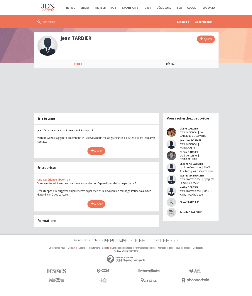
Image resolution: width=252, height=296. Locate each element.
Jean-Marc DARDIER (192, 175)
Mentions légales (165, 248)
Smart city (130, 7)
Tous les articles (183, 248)
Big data (208, 7)
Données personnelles (121, 248)
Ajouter (208, 39)
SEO (179, 7)
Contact (71, 248)
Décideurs (164, 7)
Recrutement (93, 248)
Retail (70, 7)
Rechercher (48, 21)
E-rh (147, 7)
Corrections (198, 248)
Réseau (170, 64)
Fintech (100, 7)
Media (84, 7)
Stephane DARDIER (191, 164)
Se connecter (203, 21)
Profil (78, 64)
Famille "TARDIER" (191, 212)
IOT (113, 7)
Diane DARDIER (189, 128)
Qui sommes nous (57, 248)
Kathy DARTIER (189, 187)
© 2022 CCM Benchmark (126, 251)
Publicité (81, 248)
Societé (105, 248)
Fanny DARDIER (189, 152)
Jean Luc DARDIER (191, 140)
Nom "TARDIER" (189, 202)
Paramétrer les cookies (144, 248)
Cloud (191, 7)
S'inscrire (183, 21)
